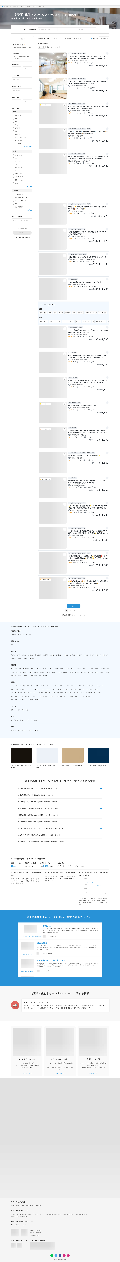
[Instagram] (64, 1255)
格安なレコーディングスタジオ (19, 710)
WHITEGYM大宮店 (27, 954)
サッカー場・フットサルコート (29, 696)
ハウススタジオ (34, 689)
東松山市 (83, 672)
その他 (37, 699)
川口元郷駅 (38, 655)
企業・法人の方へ (16, 1225)
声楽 (50, 313)
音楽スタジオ (16, 6)
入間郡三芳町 (33, 675)
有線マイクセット (55, 321)
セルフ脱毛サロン (87, 696)
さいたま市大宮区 (24, 668)
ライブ (61, 313)
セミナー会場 (35, 686)
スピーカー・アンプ (68, 321)
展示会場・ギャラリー (30, 692)
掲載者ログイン (30, 1205)
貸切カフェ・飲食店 (16, 692)
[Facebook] (60, 1255)
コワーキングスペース (92, 689)
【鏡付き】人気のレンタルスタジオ (21, 634)
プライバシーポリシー (38, 1214)
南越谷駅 (98, 655)
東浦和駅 (30, 655)
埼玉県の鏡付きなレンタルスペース (35, 6)
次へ (73, 606)
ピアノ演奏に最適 (32, 720)
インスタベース (6, 7)
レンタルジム (14, 696)
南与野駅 (13, 658)
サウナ (66, 696)
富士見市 (13, 675)
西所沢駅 (32, 658)
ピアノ (78, 321)
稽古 (55, 313)
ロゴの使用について (81, 1214)
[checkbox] (13, 116)
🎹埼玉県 (23, 6)
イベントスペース (45, 689)
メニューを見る (26, 1073)
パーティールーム (45, 686)
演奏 (74, 313)
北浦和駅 (46, 655)
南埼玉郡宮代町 (43, 675)
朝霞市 (53, 672)
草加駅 (86, 655)
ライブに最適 (14, 720)
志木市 (36, 672)
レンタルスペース (16, 686)
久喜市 (84, 668)
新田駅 (25, 658)
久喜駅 (20, 658)
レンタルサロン (80, 686)
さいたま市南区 (105, 668)
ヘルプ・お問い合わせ (68, 1214)
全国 (12, 645)
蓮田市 (20, 675)
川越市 (25, 672)
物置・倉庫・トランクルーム (19, 699)
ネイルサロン (91, 686)
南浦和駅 (105, 655)
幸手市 (25, 675)
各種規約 (24, 1214)
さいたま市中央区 (16, 672)
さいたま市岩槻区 (93, 668)
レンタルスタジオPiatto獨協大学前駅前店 (31, 936)
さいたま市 (14, 668)
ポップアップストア (44, 692)
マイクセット (43, 321)
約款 (29, 1214)
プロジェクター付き (34, 730)
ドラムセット (86, 321)
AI (107, 53)
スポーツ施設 (97, 692)
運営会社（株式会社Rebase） (19, 1216)
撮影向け (22, 720)
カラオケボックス (70, 692)
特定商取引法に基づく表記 (53, 1214)
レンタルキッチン (57, 686)
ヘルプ (24, 1225)
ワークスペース (57, 689)
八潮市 (107, 672)
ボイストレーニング (91, 313)
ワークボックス (67, 689)
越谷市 (79, 668)
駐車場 (31, 699)
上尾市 (48, 672)
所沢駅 (18, 655)
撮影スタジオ (14, 689)
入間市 (101, 672)
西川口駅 (58, 655)
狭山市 (42, 672)
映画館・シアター (75, 696)
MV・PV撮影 (102, 313)
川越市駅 (72, 655)
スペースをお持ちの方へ (17, 1205)
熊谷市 (71, 672)
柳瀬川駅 (79, 655)
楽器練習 (80, 313)
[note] (68, 1255)
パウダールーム (101, 686)
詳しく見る (60, 1073)
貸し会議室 (26, 686)
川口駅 (24, 655)
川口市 (39, 668)
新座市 (73, 668)
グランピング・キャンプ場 (84, 692)
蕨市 (96, 672)
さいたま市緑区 (47, 668)
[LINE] (51, 1255)
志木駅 (52, 655)
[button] (60, 789)
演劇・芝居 (43, 313)
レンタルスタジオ (69, 686)
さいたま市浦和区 (58, 668)
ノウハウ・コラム (16, 1214)
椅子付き (13, 730)
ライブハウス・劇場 (57, 692)
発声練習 (67, 313)
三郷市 (30, 672)
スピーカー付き (22, 730)
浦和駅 (92, 655)
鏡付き (41, 47)
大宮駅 (13, 655)
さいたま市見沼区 (62, 672)
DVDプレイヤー (100, 321)
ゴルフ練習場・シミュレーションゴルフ (51, 696)
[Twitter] (56, 1255)
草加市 (67, 668)
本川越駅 (65, 655)
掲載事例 (38, 1205)
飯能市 (77, 672)
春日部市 (90, 672)
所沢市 (33, 668)
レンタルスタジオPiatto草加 (27, 971)
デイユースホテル (79, 689)
